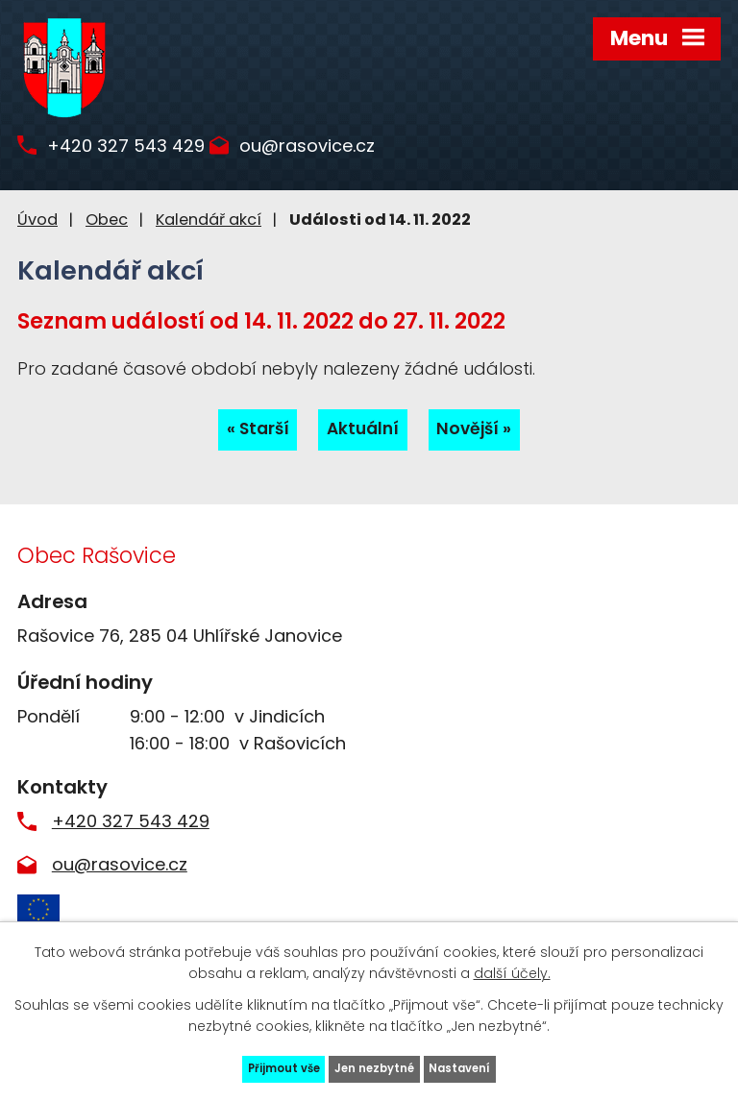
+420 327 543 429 (143, 155)
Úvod (37, 219)
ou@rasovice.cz (341, 155)
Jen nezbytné (377, 1065)
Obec (107, 219)
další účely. (512, 967)
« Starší (252, 431)
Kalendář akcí (208, 219)
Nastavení (477, 1065)
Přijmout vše (268, 1065)
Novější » (479, 431)
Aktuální (363, 431)
